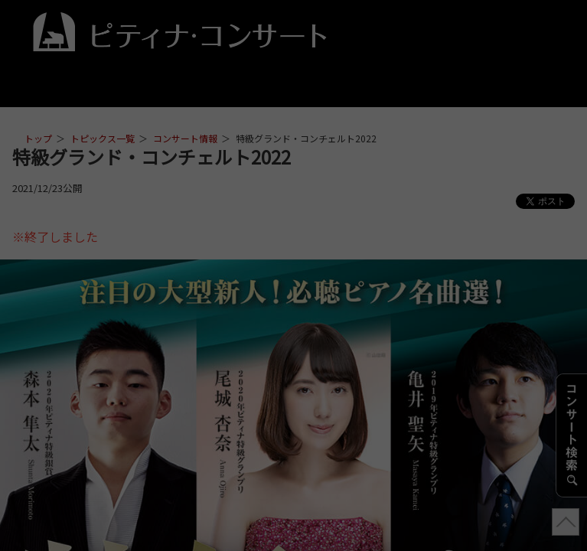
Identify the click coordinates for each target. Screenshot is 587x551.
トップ (38, 138)
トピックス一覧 (102, 138)
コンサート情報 (185, 138)
